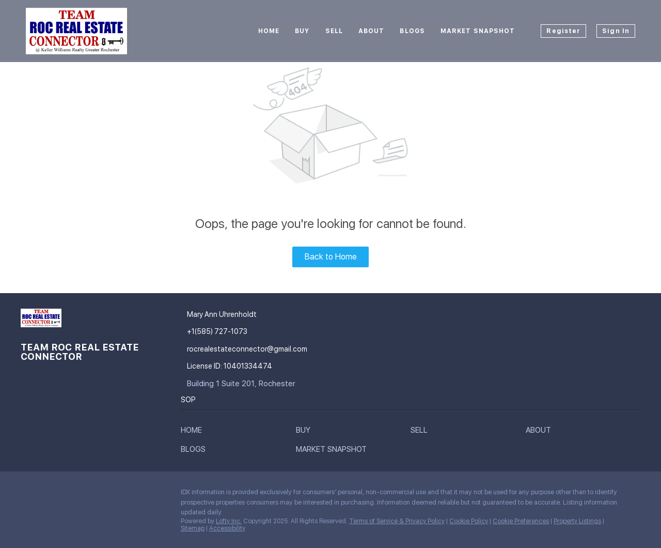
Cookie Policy (468, 521)
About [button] (371, 31)
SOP (188, 399)
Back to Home (331, 257)
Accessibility (227, 528)
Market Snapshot (477, 31)
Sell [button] (334, 31)
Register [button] (563, 31)
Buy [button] (302, 31)
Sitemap (192, 528)
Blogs (412, 31)
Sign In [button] (615, 31)
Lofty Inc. (229, 521)
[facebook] (28, 495)
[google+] (49, 495)
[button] (194, 432)
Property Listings (577, 521)
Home (268, 31)
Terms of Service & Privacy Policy (397, 521)
